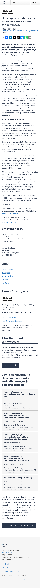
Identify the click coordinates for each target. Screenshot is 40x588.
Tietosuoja (5, 568)
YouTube (6, 283)
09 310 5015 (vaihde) (10, 318)
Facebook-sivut (8, 269)
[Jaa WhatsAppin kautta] (26, 38)
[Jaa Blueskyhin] (22, 38)
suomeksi (5, 580)
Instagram (6, 273)
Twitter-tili (6, 280)
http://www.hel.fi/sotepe (12, 321)
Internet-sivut (8, 276)
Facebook (5, 564)
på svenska (22, 580)
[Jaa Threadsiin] (18, 38)
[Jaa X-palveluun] (14, 38)
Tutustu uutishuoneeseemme (19, 525)
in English (13, 580)
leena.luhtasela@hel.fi (11, 213)
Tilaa (10, 365)
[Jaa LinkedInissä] (10, 38)
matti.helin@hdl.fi (9, 222)
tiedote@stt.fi (7, 553)
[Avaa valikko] (14, 2)
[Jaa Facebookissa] (6, 38)
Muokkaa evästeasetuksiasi (12, 572)
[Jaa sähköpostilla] (29, 38)
